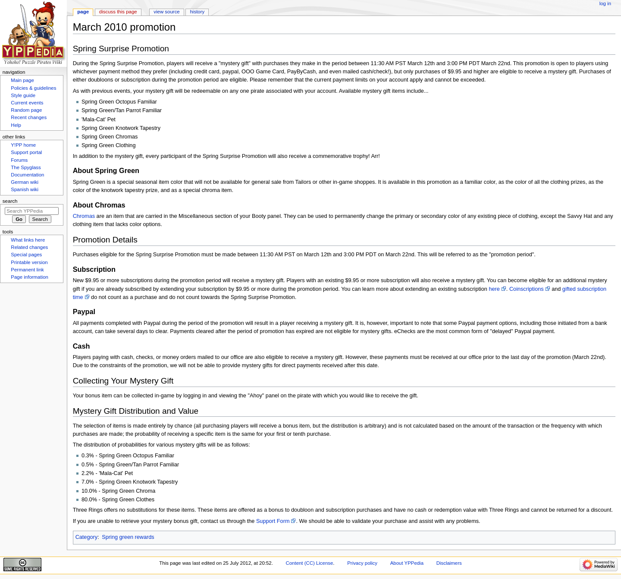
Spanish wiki (24, 189)
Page (83, 11)
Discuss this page (118, 11)
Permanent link (27, 269)
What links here (28, 239)
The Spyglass (26, 167)
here (494, 289)
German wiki (24, 182)
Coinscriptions (526, 289)
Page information (29, 277)
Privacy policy (362, 563)
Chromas (84, 216)
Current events (27, 102)
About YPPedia (406, 563)
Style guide (23, 95)
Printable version (29, 262)
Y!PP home (23, 145)
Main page (22, 80)
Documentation (27, 174)
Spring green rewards (128, 537)
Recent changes (29, 117)
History (197, 11)
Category (86, 537)
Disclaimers (449, 563)
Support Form (273, 521)
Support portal (26, 152)
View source (166, 11)
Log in (605, 3)
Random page (26, 110)
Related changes (29, 247)
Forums (19, 160)
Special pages (26, 254)
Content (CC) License (309, 563)
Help (16, 125)
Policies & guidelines (33, 88)
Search (10, 201)
